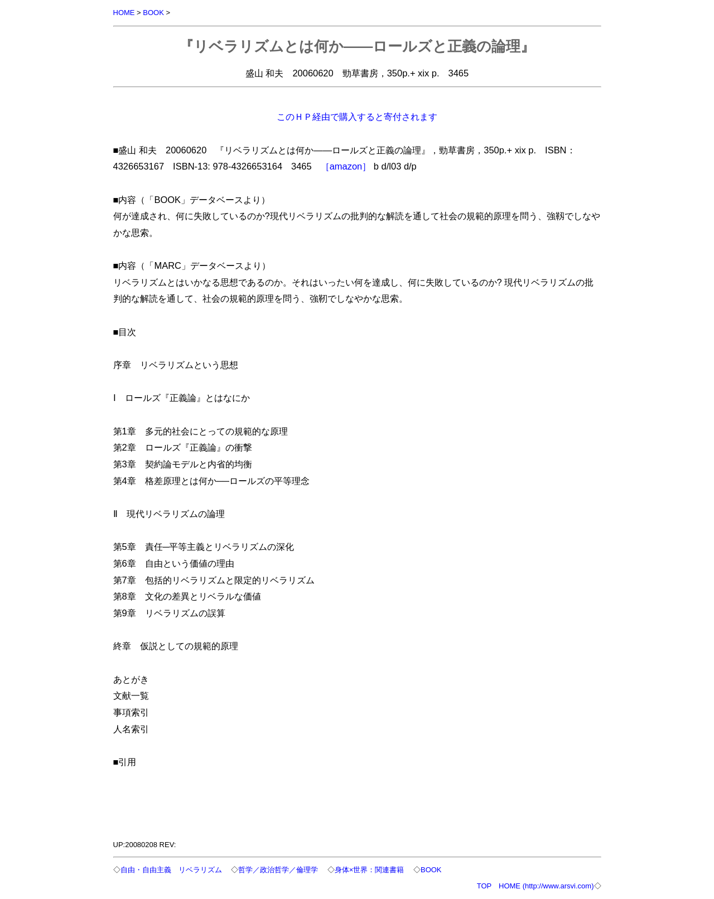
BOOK (153, 12)
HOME (124, 12)
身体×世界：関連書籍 (369, 870)
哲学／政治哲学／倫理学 (278, 870)
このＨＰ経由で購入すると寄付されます (357, 117)
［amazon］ (346, 166)
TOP (484, 886)
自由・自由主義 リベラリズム (171, 870)
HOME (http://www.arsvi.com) (546, 886)
